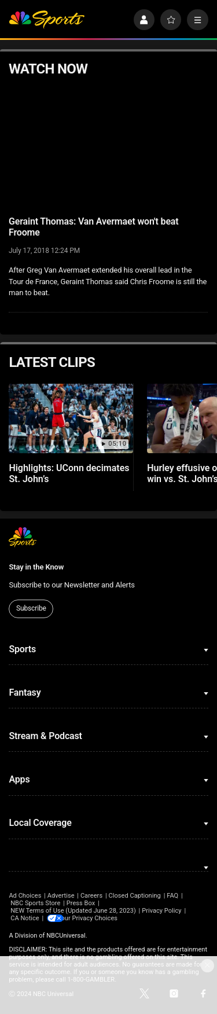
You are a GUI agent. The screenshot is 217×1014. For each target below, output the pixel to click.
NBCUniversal (66, 935)
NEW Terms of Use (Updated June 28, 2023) (73, 910)
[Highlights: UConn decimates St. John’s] (71, 419)
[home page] (46, 20)
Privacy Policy (162, 910)
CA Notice (24, 918)
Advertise (61, 895)
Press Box (81, 903)
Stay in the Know (36, 567)
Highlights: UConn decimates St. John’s (69, 473)
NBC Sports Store (35, 903)
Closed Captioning (134, 895)
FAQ (172, 895)
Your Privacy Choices (95, 918)
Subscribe (31, 608)
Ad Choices (25, 895)
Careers (91, 895)
